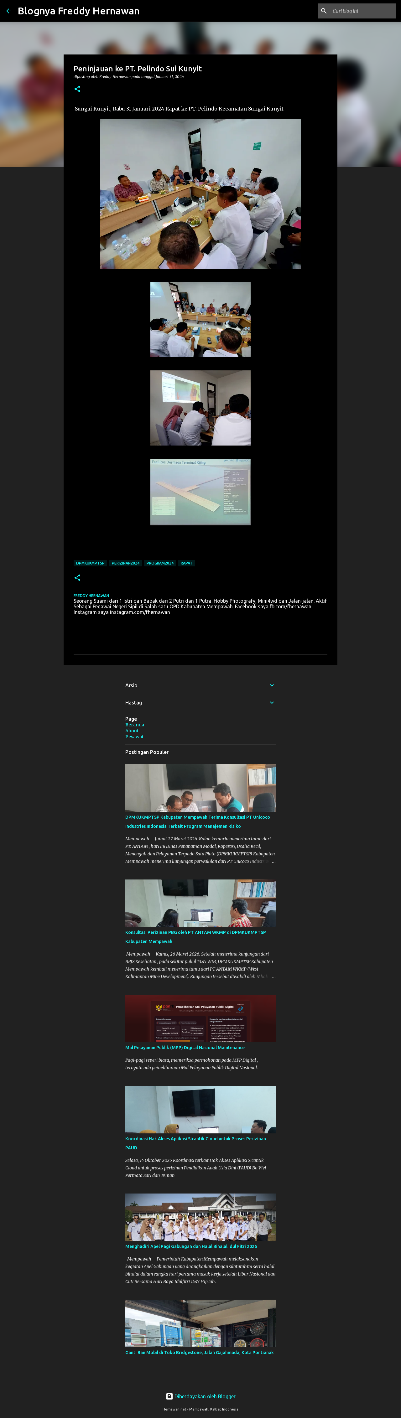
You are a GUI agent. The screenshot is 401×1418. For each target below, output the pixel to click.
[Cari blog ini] (363, 10)
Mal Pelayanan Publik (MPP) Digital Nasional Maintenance (185, 1047)
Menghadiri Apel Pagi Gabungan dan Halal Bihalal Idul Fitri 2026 (191, 1246)
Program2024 (160, 563)
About (131, 731)
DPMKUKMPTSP (90, 563)
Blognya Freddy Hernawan (79, 10)
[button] (77, 89)
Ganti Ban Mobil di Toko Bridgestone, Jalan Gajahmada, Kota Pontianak (199, 1352)
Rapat (187, 563)
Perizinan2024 (125, 563)
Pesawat (134, 737)
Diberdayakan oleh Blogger (201, 1396)
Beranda (134, 725)
